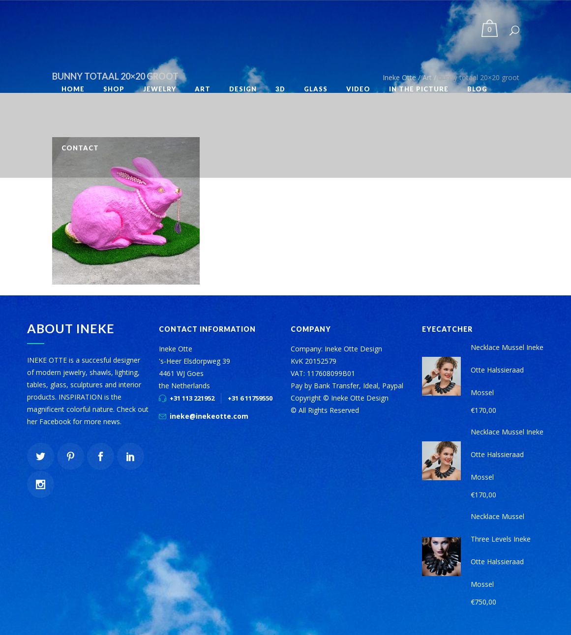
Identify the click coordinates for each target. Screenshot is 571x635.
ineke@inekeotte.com (209, 416)
